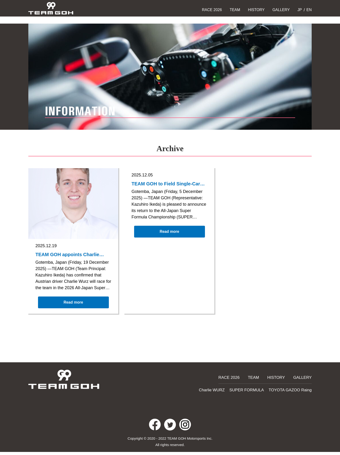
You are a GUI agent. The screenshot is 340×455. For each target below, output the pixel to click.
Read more (73, 305)
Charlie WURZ (222, 389)
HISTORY (256, 10)
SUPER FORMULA (253, 389)
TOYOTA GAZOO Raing (293, 389)
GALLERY (281, 10)
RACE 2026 (212, 10)
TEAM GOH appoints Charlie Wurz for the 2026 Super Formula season (69, 255)
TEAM (235, 10)
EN (308, 10)
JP (299, 10)
